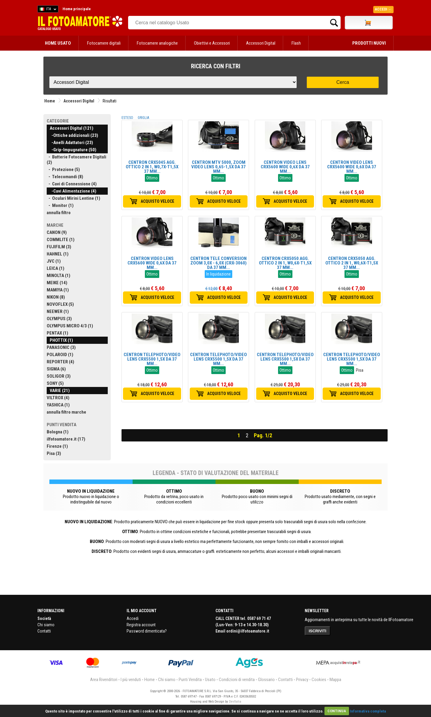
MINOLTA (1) (58, 275)
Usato (210, 679)
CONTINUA (336, 711)
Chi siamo (45, 624)
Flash (296, 43)
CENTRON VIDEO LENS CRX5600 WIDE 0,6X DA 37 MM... (285, 167)
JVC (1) (54, 261)
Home (49, 101)
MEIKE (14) (57, 282)
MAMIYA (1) (58, 290)
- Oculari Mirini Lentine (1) (73, 198)
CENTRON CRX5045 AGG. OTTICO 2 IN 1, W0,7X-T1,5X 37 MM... (152, 167)
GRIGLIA (143, 118)
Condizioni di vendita (237, 679)
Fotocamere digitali (104, 43)
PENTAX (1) (57, 333)
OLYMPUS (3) (59, 318)
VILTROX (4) (58, 397)
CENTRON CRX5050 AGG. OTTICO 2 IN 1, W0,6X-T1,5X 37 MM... (285, 263)
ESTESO (127, 118)
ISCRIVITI (318, 631)
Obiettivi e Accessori (212, 43)
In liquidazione (218, 274)
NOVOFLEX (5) (60, 304)
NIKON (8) (56, 297)
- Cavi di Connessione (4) (72, 184)
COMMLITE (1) (61, 239)
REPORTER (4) (60, 361)
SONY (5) (55, 383)
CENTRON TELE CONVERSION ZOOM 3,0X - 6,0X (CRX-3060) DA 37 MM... (218, 263)
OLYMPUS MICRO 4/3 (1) (70, 326)
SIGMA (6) (56, 369)
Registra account (141, 624)
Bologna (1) (58, 432)
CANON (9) (57, 232)
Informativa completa (368, 711)
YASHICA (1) (58, 405)
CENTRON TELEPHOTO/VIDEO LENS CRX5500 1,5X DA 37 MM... (152, 359)
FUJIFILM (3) (59, 246)
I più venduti (131, 679)
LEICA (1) (55, 268)
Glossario (266, 679)
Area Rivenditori (103, 679)
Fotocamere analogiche (157, 43)
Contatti (44, 631)
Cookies (319, 679)
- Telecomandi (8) (65, 176)
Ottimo (152, 178)
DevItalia (235, 702)
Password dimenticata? (147, 631)
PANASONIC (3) (61, 347)
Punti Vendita (190, 679)
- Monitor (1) (60, 205)
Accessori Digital (260, 43)
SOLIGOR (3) (59, 376)
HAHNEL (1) (58, 254)
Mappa (335, 679)
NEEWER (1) (58, 311)
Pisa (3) (54, 453)
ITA (46, 10)
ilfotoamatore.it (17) (66, 439)
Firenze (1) (57, 446)
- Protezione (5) (63, 169)
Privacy (302, 679)
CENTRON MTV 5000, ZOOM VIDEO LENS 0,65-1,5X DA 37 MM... (218, 167)
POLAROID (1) (60, 354)
